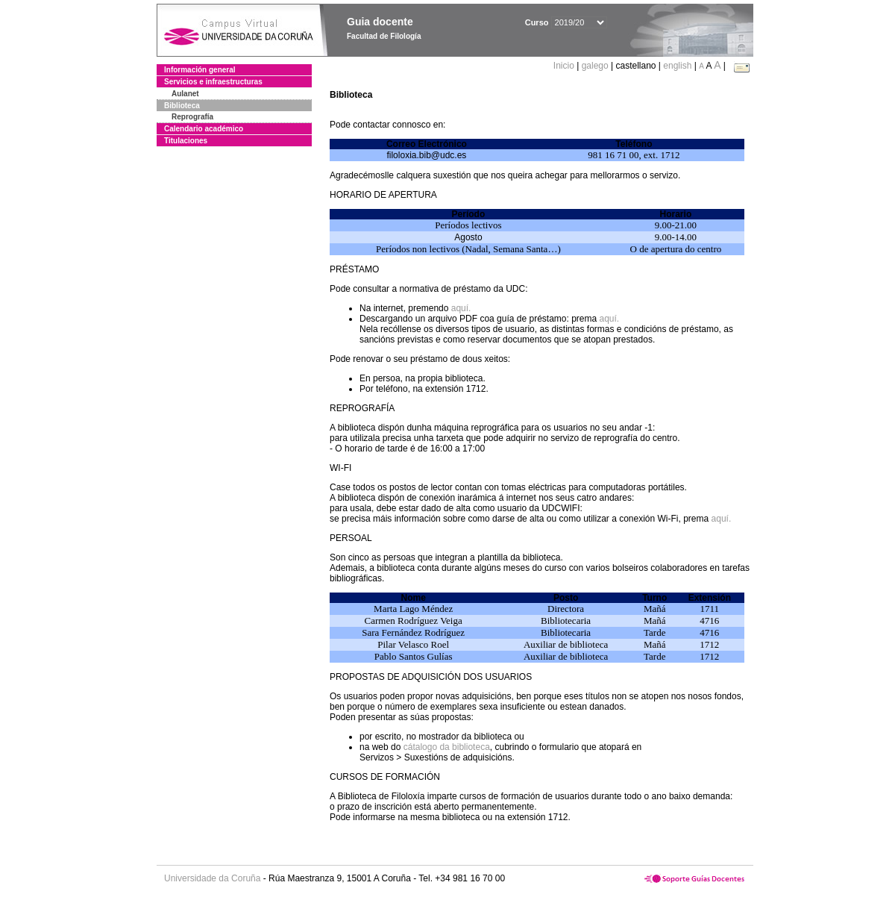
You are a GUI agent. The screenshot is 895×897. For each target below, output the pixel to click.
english (677, 65)
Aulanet (185, 94)
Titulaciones (185, 141)
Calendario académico (203, 129)
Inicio (565, 65)
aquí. (461, 308)
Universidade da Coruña (212, 878)
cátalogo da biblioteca (446, 747)
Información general (200, 70)
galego (595, 65)
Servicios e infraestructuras (213, 82)
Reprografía (192, 117)
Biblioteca (182, 105)
